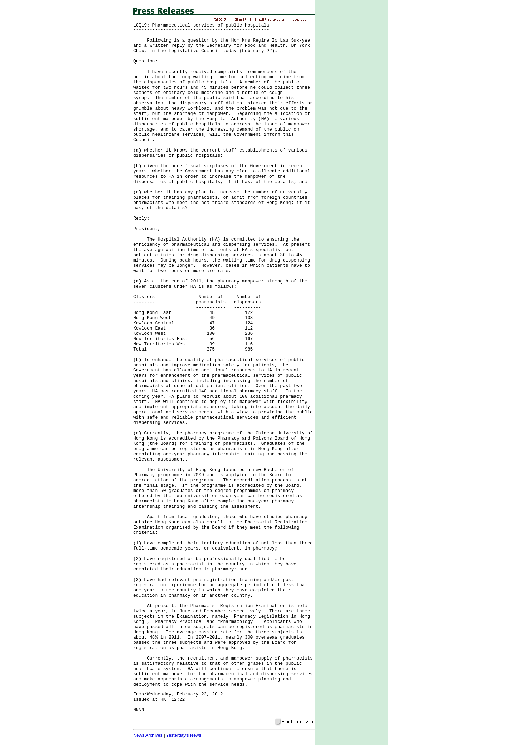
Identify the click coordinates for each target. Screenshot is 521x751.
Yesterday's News (183, 735)
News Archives (148, 735)
